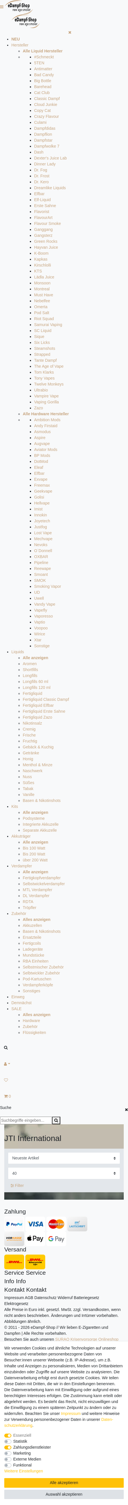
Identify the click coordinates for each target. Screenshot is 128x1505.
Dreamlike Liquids (50, 188)
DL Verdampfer (36, 895)
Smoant (41, 574)
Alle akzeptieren (64, 1482)
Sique (39, 336)
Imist (38, 509)
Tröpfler (29, 907)
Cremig (29, 729)
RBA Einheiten (35, 961)
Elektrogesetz (16, 1303)
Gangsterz (43, 235)
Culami (40, 122)
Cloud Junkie (45, 104)
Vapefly (40, 610)
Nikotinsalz (32, 723)
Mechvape (43, 539)
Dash (39, 152)
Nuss (27, 776)
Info (9, 1281)
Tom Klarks (44, 372)
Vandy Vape (44, 604)
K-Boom (41, 253)
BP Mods (42, 455)
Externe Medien (27, 1459)
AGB (29, 1297)
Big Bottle (42, 80)
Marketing (22, 1453)
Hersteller (19, 45)
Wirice (39, 634)
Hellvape (41, 503)
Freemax (42, 485)
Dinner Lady (45, 164)
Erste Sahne (45, 205)
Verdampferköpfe (38, 985)
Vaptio (39, 622)
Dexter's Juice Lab (50, 158)
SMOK (40, 580)
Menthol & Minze (37, 765)
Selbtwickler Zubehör (41, 973)
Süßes (28, 782)
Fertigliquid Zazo (37, 717)
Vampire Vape (46, 396)
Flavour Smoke (47, 223)
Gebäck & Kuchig (38, 747)
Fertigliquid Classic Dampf (46, 699)
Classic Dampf (47, 98)
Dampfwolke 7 (46, 146)
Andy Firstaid (45, 425)
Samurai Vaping (48, 324)
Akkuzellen (32, 925)
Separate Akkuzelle (40, 830)
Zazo (38, 408)
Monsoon (42, 283)
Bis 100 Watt (34, 848)
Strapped (42, 354)
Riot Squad (44, 318)
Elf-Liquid (42, 199)
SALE (16, 1008)
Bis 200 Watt (34, 854)
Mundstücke (33, 955)
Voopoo (41, 628)
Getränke (31, 753)
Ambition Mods (47, 420)
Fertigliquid (32, 693)
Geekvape (43, 491)
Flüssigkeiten (34, 1032)
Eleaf (38, 467)
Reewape (42, 568)
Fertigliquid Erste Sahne (44, 711)
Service (14, 1272)
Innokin (40, 515)
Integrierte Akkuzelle (41, 824)
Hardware (31, 1020)
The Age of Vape (48, 366)
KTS (38, 271)
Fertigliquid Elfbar (38, 705)
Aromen (30, 663)
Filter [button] (17, 1185)
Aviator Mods (45, 449)
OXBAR (41, 556)
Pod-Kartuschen (37, 979)
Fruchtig (30, 741)
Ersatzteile (32, 937)
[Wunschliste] (64, 1080)
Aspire (40, 437)
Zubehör (18, 913)
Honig (28, 759)
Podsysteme (34, 818)
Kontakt (14, 1289)
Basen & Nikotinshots (42, 800)
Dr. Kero (41, 182)
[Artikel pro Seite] (64, 1173)
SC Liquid (42, 330)
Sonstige (41, 646)
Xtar (38, 640)
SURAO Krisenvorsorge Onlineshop (87, 1339)
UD (37, 592)
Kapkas (41, 259)
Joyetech (42, 521)
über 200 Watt (35, 860)
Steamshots (44, 348)
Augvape (42, 443)
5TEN (39, 63)
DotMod (41, 461)
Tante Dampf (45, 360)
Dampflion (43, 134)
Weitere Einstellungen (23, 1471)
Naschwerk (32, 771)
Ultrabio (41, 390)
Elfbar (39, 193)
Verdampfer (21, 866)
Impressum (14, 1297)
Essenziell (22, 1435)
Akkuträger (21, 836)
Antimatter (43, 69)
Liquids (17, 652)
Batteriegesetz (86, 1297)
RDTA (28, 901)
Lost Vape (43, 533)
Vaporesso (43, 616)
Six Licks (42, 342)
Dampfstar (43, 140)
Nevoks (41, 544)
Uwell (39, 598)
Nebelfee (42, 301)
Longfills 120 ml (36, 687)
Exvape (41, 479)
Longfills (30, 675)
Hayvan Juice (46, 247)
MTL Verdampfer (37, 889)
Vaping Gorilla (46, 402)
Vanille (28, 794)
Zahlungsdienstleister (32, 1447)
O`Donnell (43, 550)
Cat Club (41, 92)
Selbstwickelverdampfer (44, 884)
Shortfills (30, 669)
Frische (29, 735)
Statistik (20, 1441)
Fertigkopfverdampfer (42, 878)
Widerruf (65, 1297)
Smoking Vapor (47, 586)
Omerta (41, 307)
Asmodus (42, 431)
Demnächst (21, 1003)
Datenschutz (45, 1297)
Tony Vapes (44, 378)
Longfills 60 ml (35, 681)
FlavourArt (43, 217)
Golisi (39, 497)
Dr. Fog (40, 170)
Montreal (41, 289)
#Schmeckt (44, 57)
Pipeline (41, 562)
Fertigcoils (32, 943)
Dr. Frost (41, 176)
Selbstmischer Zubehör (43, 967)
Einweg (17, 997)
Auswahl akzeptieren (64, 1494)
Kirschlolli (42, 265)
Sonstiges (31, 991)
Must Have (43, 295)
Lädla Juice (44, 277)
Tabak (28, 788)
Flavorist (41, 211)
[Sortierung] (64, 1158)
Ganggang (43, 229)
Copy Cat (42, 110)
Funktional (22, 1465)
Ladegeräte (33, 949)
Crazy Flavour (46, 116)
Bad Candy (44, 75)
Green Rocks (45, 241)
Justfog (40, 527)
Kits (14, 806)
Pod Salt (41, 312)
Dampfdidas (44, 128)
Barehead (42, 86)
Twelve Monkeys (48, 384)
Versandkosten (95, 1309)
